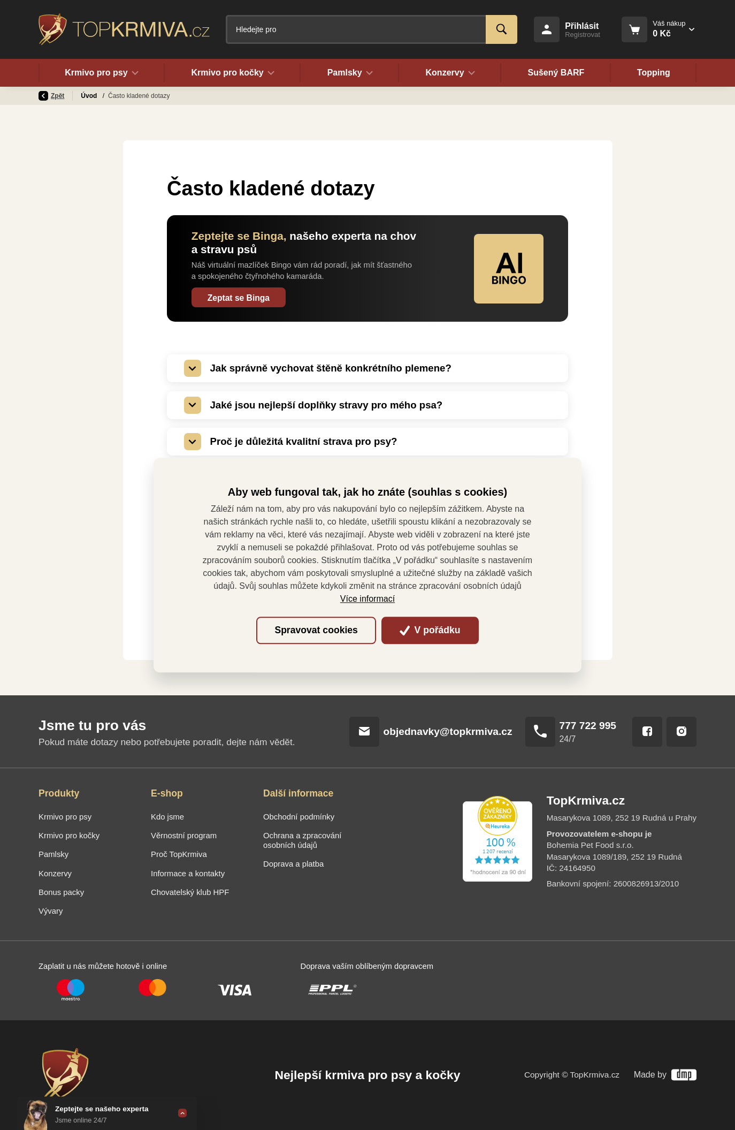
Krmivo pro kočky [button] (233, 73)
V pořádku (430, 630)
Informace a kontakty (188, 873)
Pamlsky (53, 854)
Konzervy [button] (450, 73)
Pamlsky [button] (350, 73)
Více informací (367, 599)
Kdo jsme (167, 817)
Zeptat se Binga (239, 297)
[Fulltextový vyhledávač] (371, 29)
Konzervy (55, 873)
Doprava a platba (293, 864)
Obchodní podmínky (298, 817)
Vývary (51, 911)
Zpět (51, 96)
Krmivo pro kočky (69, 835)
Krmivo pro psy (65, 817)
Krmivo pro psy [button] (102, 73)
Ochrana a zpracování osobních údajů (302, 840)
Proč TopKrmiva (179, 854)
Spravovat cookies (315, 630)
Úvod (89, 96)
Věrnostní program (184, 835)
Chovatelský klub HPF (190, 892)
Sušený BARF (555, 73)
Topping (653, 73)
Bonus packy (61, 892)
